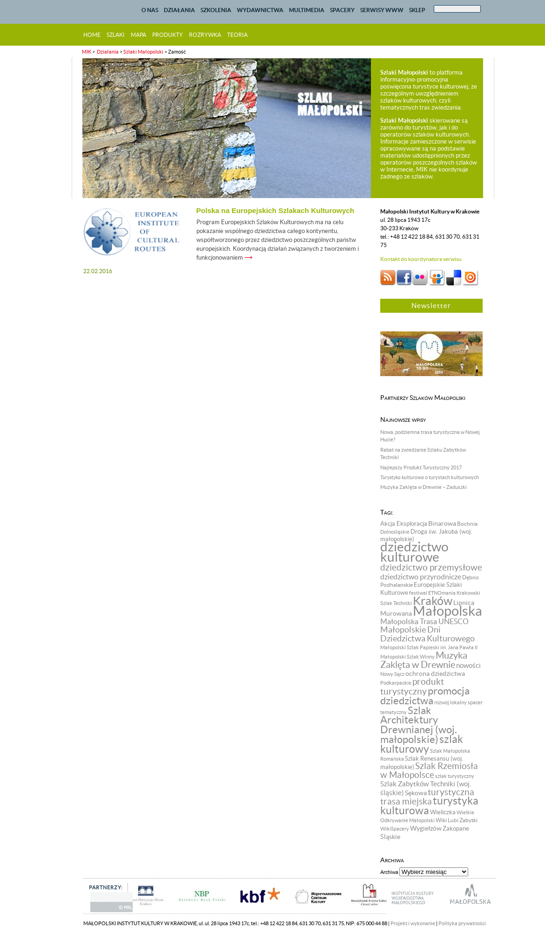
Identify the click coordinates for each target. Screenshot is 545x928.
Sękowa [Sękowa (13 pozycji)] (416, 793)
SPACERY (342, 10)
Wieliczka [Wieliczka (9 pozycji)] (443, 812)
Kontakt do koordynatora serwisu (421, 259)
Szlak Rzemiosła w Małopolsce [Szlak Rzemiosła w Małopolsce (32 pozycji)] (429, 770)
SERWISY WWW (382, 10)
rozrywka (205, 35)
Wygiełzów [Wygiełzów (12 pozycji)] (426, 828)
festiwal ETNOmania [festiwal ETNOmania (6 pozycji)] (432, 593)
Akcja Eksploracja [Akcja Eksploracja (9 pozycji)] (403, 524)
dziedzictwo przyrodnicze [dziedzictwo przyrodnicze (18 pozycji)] (420, 576)
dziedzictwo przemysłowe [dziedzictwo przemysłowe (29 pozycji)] (431, 567)
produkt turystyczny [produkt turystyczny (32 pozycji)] (412, 686)
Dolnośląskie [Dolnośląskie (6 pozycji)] (395, 532)
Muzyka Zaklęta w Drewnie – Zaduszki (423, 487)
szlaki (116, 35)
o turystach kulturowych (429, 477)
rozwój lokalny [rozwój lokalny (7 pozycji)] (450, 702)
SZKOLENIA (216, 10)
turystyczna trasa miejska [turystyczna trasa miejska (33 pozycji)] (427, 797)
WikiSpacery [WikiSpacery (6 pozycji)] (394, 829)
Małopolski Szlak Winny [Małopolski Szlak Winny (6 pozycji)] (407, 657)
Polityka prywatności (462, 923)
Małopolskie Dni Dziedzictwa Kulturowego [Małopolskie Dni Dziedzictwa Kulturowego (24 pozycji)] (427, 634)
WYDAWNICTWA (260, 10)
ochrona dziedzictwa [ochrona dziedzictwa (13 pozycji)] (435, 673)
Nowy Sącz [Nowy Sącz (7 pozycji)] (392, 674)
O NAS (149, 10)
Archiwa (389, 872)
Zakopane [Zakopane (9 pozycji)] (456, 828)
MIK (86, 52)
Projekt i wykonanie (412, 923)
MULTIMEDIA (306, 10)
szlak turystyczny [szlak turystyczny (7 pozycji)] (454, 776)
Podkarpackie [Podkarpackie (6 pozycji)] (395, 683)
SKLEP (417, 10)
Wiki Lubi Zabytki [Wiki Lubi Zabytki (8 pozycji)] (457, 820)
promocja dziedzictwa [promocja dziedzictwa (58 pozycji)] (425, 695)
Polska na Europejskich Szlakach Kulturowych (275, 210)
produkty (167, 35)
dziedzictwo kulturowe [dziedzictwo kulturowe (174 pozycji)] (414, 552)
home (92, 35)
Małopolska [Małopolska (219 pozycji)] (447, 611)
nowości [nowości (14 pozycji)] (468, 665)
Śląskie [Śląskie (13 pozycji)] (390, 836)
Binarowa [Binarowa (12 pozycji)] (442, 523)
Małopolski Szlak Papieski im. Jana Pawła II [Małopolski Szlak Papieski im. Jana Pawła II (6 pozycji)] (429, 647)
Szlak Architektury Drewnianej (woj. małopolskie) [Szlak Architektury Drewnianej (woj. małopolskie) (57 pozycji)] (418, 725)
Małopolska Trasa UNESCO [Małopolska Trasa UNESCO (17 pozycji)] (424, 622)
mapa (138, 35)
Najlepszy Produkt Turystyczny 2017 (421, 467)
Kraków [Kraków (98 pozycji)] (432, 600)
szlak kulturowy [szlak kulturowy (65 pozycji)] (421, 744)
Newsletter (431, 305)
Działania (107, 52)
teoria (237, 35)
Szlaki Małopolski (143, 52)
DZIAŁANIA (179, 10)
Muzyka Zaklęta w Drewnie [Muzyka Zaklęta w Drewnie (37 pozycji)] (423, 660)
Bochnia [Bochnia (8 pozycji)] (467, 524)
